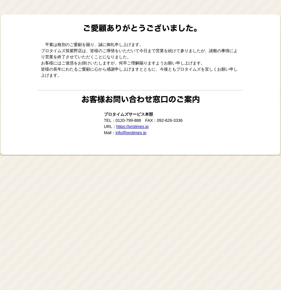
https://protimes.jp (132, 126)
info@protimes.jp (131, 132)
